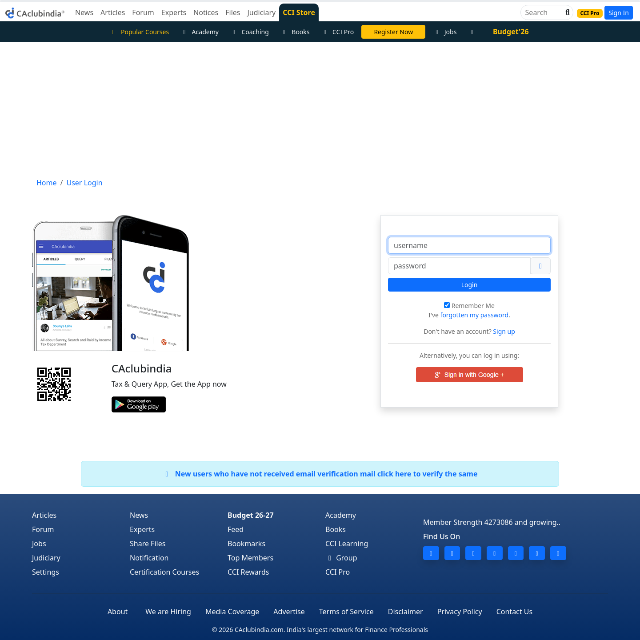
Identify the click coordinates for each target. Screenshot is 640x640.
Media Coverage (232, 611)
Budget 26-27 (251, 515)
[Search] (543, 12)
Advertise (288, 611)
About (118, 611)
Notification (149, 558)
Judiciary (46, 558)
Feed (236, 529)
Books (295, 32)
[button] (566, 12)
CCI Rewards (248, 572)
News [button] (84, 12)
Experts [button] (173, 12)
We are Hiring (168, 611)
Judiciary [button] (261, 12)
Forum (43, 529)
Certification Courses (164, 572)
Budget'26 (511, 31)
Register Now (393, 32)
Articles (44, 515)
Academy (199, 32)
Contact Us (514, 611)
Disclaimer (405, 611)
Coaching (249, 32)
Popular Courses (139, 32)
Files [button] (232, 12)
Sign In (618, 12)
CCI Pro (337, 32)
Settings (45, 572)
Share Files (147, 543)
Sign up (503, 331)
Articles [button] (112, 12)
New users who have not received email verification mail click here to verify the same (319, 474)
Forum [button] (143, 12)
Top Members (250, 558)
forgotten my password (474, 315)
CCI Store (299, 12)
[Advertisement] (320, 108)
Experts (142, 529)
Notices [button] (205, 12)
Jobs (444, 32)
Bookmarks (246, 543)
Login (469, 284)
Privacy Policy (459, 611)
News (139, 515)
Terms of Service (346, 611)
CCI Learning (346, 543)
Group (341, 558)
